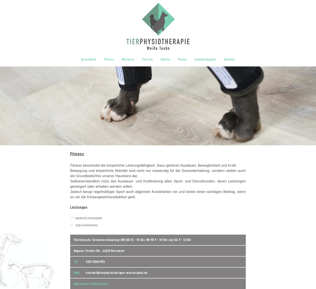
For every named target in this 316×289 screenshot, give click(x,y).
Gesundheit (88, 59)
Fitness (109, 59)
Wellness (128, 59)
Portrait (147, 59)
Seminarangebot (205, 59)
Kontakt (229, 59)
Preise (182, 59)
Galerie (165, 59)
